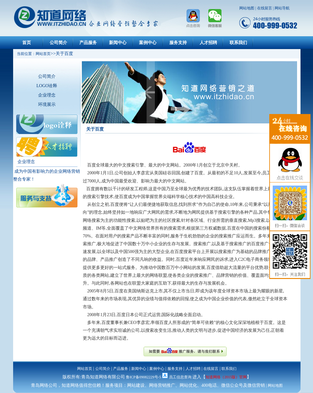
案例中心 (147, 42)
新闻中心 (118, 42)
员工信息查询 (180, 377)
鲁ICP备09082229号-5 (143, 377)
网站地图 (246, 8)
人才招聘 (208, 42)
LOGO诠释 (47, 85)
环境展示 (47, 104)
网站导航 (282, 8)
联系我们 (238, 42)
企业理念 (47, 95)
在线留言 (264, 8)
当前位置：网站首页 (32, 54)
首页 (26, 42)
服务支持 (178, 42)
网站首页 (84, 368)
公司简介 (58, 42)
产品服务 (88, 42)
